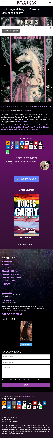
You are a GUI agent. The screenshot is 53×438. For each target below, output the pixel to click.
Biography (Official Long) (12, 277)
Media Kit (5, 265)
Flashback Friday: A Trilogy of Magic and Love (26, 106)
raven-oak (4, 127)
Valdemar (34, 129)
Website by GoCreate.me (10, 421)
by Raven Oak (12, 417)
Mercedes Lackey (45, 125)
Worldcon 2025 (7, 293)
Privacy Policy (22, 379)
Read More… (23, 122)
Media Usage (7, 261)
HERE (10, 161)
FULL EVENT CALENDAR (12, 314)
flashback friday (8, 125)
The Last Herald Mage (41, 127)
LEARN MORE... (26, 237)
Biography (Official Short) (12, 274)
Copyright (6, 284)
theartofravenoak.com (27, 396)
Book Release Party (8, 300)
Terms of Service (32, 379)
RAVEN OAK (26, 2)
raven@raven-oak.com (19, 310)
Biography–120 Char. (10, 271)
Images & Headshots (10, 268)
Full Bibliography (9, 280)
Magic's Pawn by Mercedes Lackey (26, 125)
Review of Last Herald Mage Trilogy (21, 127)
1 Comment (27, 110)
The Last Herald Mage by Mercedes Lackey (15, 129)
